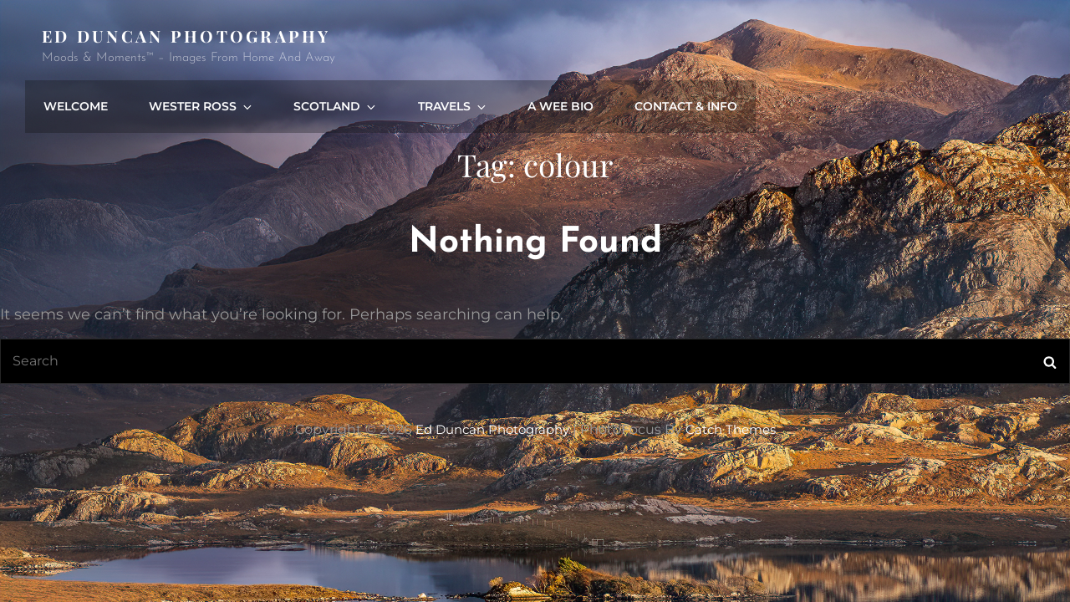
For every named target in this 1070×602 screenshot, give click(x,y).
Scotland (642, 46)
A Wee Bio (855, 46)
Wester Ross (514, 46)
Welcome (391, 46)
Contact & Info (976, 46)
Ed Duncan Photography (188, 35)
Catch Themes (736, 376)
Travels (753, 46)
